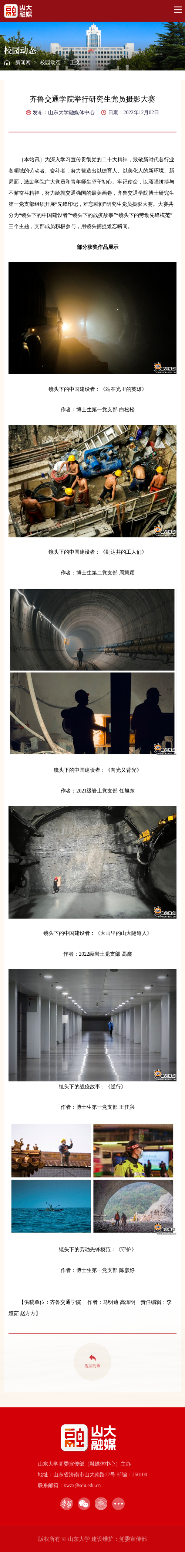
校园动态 (50, 62)
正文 (75, 62)
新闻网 (23, 62)
